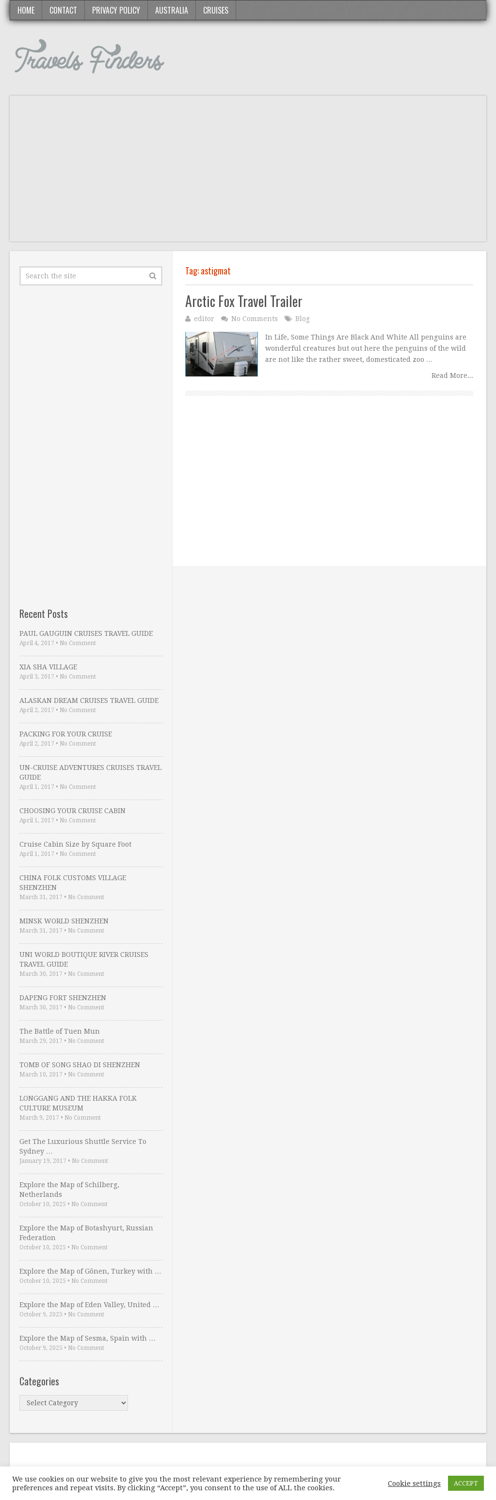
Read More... (452, 375)
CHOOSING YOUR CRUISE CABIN (72, 811)
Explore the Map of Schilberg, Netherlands (69, 1189)
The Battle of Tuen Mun (59, 1031)
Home (25, 10)
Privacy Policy (116, 10)
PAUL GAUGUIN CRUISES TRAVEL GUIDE (86, 633)
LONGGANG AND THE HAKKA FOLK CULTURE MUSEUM (78, 1103)
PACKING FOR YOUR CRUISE (65, 734)
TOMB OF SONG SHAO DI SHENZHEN (79, 1065)
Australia (171, 10)
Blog (302, 319)
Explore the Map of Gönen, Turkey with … (90, 1271)
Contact (63, 10)
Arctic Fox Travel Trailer (244, 301)
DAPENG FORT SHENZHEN (62, 998)
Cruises (215, 10)
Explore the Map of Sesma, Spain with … (87, 1338)
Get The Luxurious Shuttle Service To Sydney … (82, 1146)
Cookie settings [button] (414, 1483)
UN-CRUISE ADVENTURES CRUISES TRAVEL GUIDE (90, 772)
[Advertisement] (248, 173)
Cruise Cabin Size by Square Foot (75, 844)
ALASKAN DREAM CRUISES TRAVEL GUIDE (89, 700)
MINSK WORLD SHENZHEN (64, 921)
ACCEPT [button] (466, 1483)
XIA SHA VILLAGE (48, 667)
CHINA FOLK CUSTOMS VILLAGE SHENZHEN (72, 882)
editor (204, 319)
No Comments (254, 319)
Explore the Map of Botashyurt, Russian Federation (86, 1233)
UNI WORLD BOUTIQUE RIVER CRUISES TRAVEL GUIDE (83, 959)
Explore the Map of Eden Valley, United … (89, 1305)
